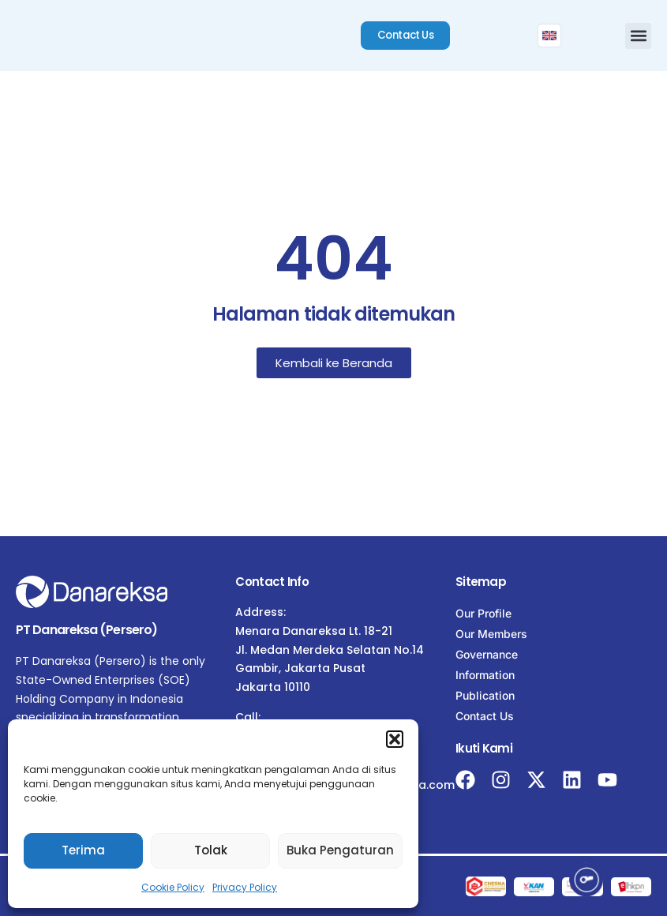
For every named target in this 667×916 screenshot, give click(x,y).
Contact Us (484, 716)
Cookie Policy (172, 887)
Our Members (491, 633)
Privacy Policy (244, 887)
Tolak (210, 850)
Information (485, 674)
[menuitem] (552, 35)
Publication (485, 695)
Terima (83, 850)
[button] (395, 739)
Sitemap (480, 581)
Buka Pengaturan (340, 850)
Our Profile (483, 613)
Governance (486, 654)
